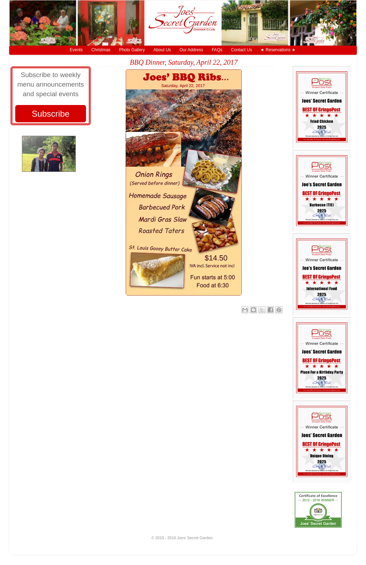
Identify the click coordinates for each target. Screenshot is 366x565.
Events (76, 49)
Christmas (100, 49)
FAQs (217, 49)
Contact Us (241, 49)
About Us (162, 49)
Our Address (191, 49)
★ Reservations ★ (278, 49)
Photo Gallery (132, 49)
